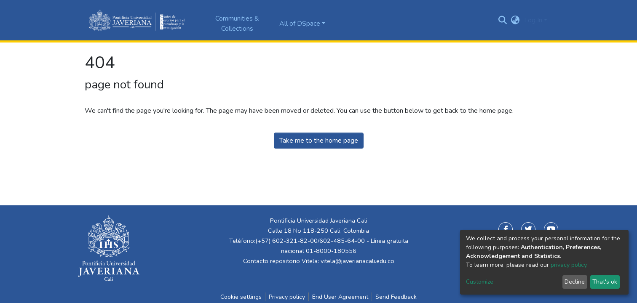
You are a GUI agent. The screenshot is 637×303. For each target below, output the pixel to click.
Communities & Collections (237, 23)
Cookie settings (241, 297)
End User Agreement (340, 297)
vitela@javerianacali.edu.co (357, 261)
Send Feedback (396, 297)
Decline (575, 282)
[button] (515, 20)
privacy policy (568, 265)
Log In (533, 20)
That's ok (604, 282)
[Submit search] (503, 20)
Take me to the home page (318, 140)
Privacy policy (287, 297)
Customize (479, 282)
